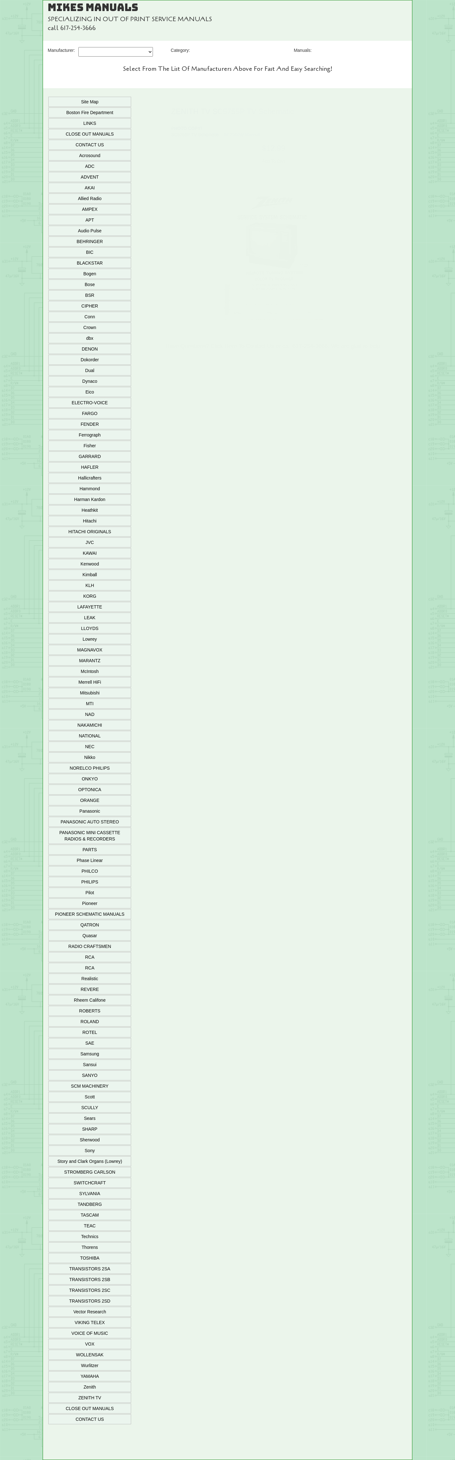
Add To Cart (273, 161)
